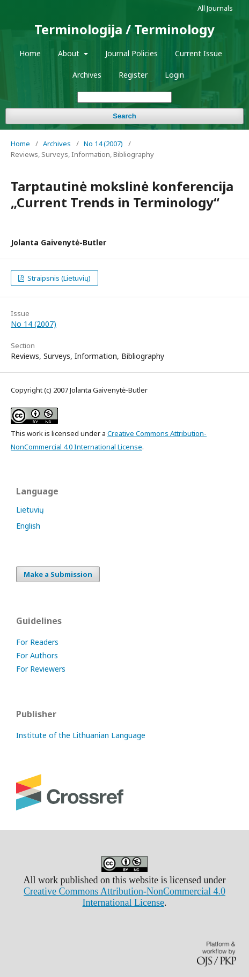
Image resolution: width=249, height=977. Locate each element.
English (28, 526)
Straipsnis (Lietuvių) (58, 278)
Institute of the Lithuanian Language (80, 735)
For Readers (37, 642)
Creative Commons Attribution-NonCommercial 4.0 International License (124, 897)
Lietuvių (30, 510)
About (70, 53)
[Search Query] (124, 97)
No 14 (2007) (103, 143)
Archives (86, 75)
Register (133, 75)
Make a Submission (58, 574)
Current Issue (198, 53)
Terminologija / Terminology (124, 29)
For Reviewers (40, 669)
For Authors (37, 655)
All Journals (215, 8)
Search (124, 116)
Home (30, 53)
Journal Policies (131, 53)
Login (174, 75)
